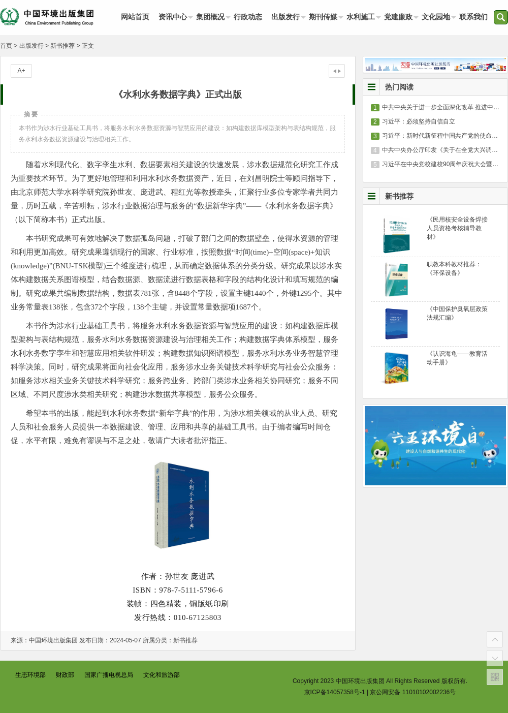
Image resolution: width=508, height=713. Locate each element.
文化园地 (436, 17)
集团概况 (210, 17)
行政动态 (248, 17)
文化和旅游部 (161, 674)
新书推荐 (62, 45)
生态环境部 (30, 674)
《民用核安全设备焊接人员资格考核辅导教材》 (457, 228)
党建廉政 (398, 17)
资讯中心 (172, 17)
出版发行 (285, 17)
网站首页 (135, 17)
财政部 (65, 674)
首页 (6, 45)
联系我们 (473, 17)
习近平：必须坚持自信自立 (418, 121)
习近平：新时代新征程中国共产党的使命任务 (443, 135)
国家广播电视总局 (108, 674)
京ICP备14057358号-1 (334, 692)
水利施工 (360, 17)
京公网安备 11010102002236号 (413, 692)
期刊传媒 (323, 17)
